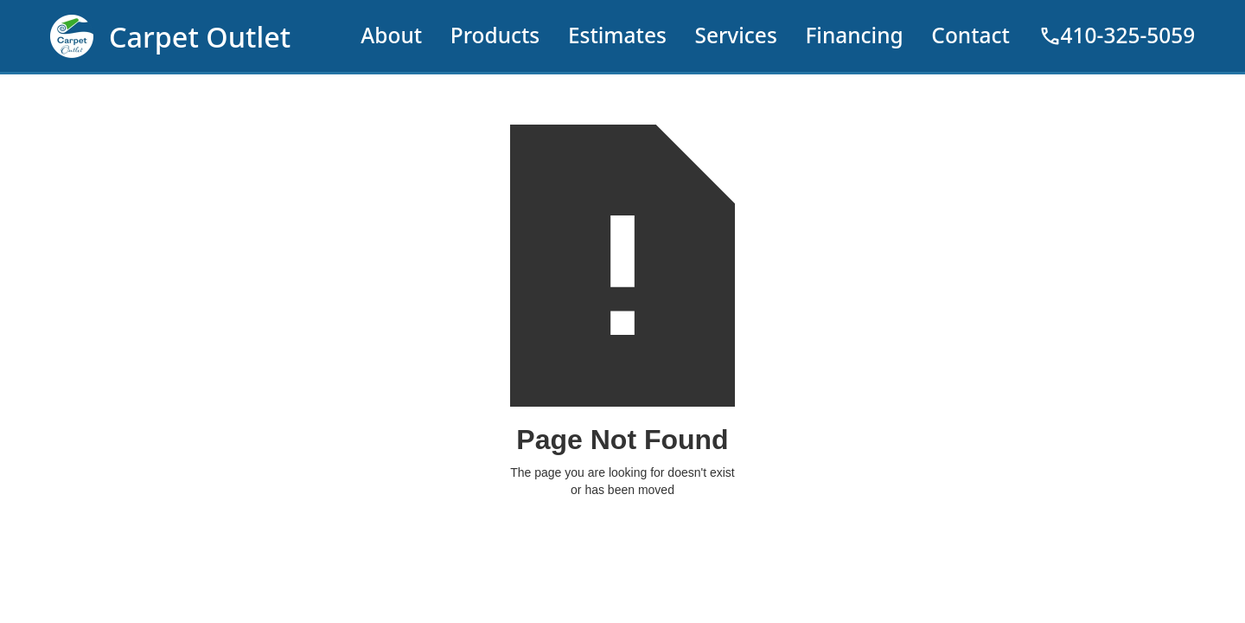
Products (495, 35)
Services (735, 35)
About (391, 35)
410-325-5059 (1117, 35)
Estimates (617, 35)
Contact (970, 35)
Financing (854, 35)
